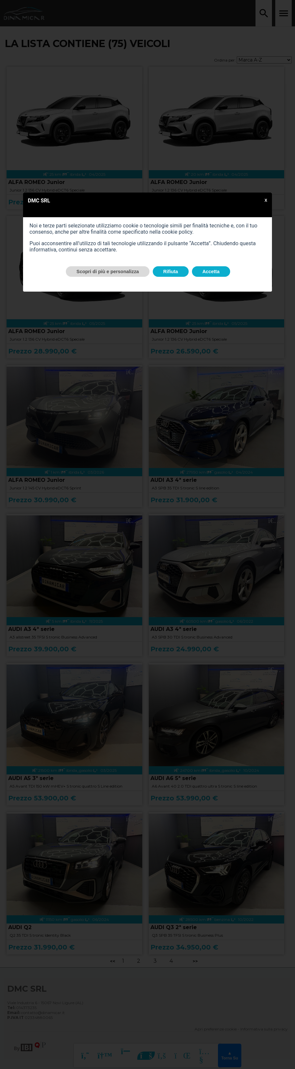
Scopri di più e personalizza (107, 271)
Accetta (211, 271)
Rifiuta (170, 271)
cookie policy (177, 232)
